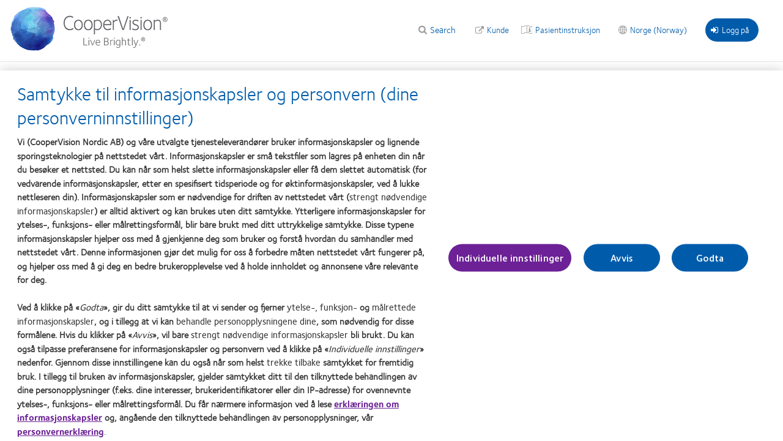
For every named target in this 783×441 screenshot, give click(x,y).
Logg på (730, 29)
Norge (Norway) (658, 29)
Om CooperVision (569, 74)
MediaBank (414, 74)
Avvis (621, 262)
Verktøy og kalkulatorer (161, 74)
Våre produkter (73, 74)
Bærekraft (637, 74)
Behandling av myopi (339, 74)
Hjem (18, 74)
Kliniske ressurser (253, 74)
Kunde (498, 29)
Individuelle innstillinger (509, 262)
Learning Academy (485, 74)
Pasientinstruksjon (567, 29)
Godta (710, 262)
